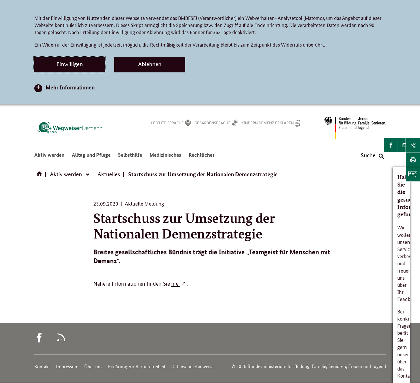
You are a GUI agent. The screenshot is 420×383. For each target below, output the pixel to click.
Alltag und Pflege (91, 157)
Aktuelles (109, 174)
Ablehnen (149, 64)
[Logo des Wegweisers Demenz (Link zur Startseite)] (69, 127)
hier (175, 284)
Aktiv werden (49, 157)
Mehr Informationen (70, 87)
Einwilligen (69, 64)
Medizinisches (165, 157)
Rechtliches (202, 157)
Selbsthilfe (130, 157)
